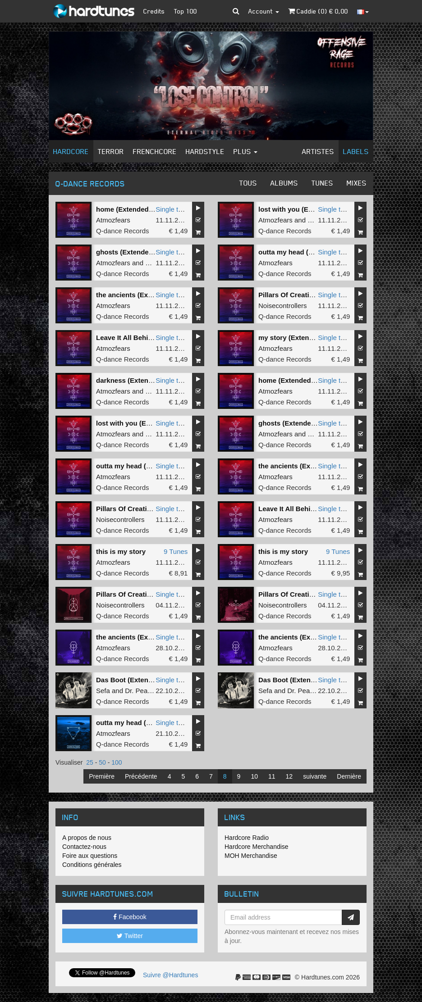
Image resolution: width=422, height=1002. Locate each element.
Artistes (318, 151)
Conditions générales (92, 864)
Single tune (172, 209)
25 (89, 762)
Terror (111, 151)
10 (254, 776)
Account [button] (263, 11)
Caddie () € (318, 11)
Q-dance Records (122, 231)
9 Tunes (176, 551)
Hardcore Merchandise (257, 846)
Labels (356, 151)
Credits (154, 11)
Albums (284, 182)
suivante (314, 776)
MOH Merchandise (251, 855)
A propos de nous (86, 837)
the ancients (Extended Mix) (140, 295)
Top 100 (185, 11)
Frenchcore (155, 151)
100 (116, 762)
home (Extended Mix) (130, 209)
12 (289, 776)
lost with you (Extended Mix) (304, 209)
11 (271, 776)
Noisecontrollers (282, 305)
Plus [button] (245, 151)
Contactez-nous (84, 846)
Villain (154, 391)
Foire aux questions (89, 855)
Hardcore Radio (247, 837)
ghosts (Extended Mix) (132, 252)
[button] (236, 11)
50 (102, 762)
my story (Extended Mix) (297, 337)
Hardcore (71, 151)
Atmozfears (113, 220)
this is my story (121, 551)
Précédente (141, 776)
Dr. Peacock (143, 690)
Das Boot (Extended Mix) (136, 680)
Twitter (130, 935)
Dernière (349, 776)
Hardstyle (205, 151)
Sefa (103, 690)
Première (102, 776)
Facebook (129, 916)
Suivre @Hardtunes (170, 975)
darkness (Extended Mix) (136, 380)
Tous (248, 182)
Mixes (357, 182)
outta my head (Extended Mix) (306, 252)
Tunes (322, 182)
